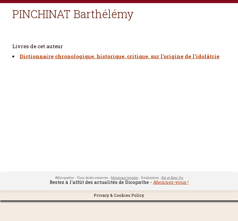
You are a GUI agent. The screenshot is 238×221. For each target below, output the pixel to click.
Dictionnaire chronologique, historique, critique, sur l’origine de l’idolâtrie (120, 56)
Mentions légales (124, 177)
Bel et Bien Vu (172, 177)
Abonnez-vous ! (170, 182)
